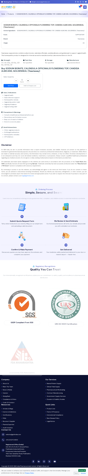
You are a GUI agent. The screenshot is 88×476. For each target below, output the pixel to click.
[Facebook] (75, 2)
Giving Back (6, 396)
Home (3, 15)
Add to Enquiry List (30, 86)
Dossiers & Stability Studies (56, 399)
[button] (85, 7)
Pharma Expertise (8, 424)
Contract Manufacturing (55, 393)
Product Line (51, 409)
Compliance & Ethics (9, 399)
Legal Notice (51, 421)
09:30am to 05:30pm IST (14, 2)
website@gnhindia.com (40, 2)
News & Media (7, 390)
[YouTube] (86, 2)
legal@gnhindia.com (28, 177)
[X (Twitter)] (83, 2)
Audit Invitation (8, 428)
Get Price (11, 86)
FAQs (4, 418)
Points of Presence (53, 412)
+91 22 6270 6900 (12, 440)
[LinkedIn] (78, 2)
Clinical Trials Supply (53, 387)
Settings (83, 473)
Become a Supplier (9, 421)
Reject (76, 473)
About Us (6, 383)
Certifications (7, 415)
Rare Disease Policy (53, 418)
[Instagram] (80, 2)
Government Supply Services (56, 396)
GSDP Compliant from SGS (22, 322)
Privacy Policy (29, 473)
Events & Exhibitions (9, 412)
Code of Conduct (8, 402)
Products (11, 15)
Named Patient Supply (54, 383)
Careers (5, 393)
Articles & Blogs (8, 409)
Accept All (82, 470)
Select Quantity (9, 77)
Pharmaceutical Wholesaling (56, 390)
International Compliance (55, 415)
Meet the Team (8, 387)
